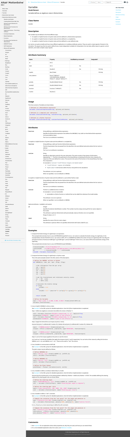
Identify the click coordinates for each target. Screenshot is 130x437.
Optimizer (7, 154)
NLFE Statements (8, 46)
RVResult (7, 196)
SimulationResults (9, 204)
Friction (7, 108)
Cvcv (6, 77)
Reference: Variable (66, 428)
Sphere (7, 208)
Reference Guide (9, 17)
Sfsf (6, 202)
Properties (37, 425)
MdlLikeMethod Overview (11, 144)
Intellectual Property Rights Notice (72, 434)
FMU (6, 106)
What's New (5, 8)
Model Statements (8, 36)
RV (6, 194)
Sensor (7, 198)
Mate (6, 139)
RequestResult (8, 191)
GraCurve (7, 119)
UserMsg (7, 229)
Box (6, 65)
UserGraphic (8, 227)
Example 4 (37, 347)
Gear (6, 114)
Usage (117, 17)
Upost (6, 225)
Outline (7, 156)
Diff (6, 89)
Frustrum (7, 110)
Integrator (7, 125)
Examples (118, 21)
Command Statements (9, 33)
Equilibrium (8, 98)
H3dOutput (8, 123)
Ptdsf (6, 183)
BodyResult (8, 62)
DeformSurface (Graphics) (11, 87)
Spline (6, 210)
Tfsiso (6, 219)
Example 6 (37, 396)
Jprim (6, 129)
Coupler (7, 73)
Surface (7, 216)
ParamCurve (8, 158)
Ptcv (6, 179)
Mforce (7, 146)
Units (6, 223)
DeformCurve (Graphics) (11, 85)
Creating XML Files (11, 21)
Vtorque (7, 235)
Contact (7, 71)
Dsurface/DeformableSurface (12, 92)
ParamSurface (8, 160)
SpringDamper (8, 212)
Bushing (7, 67)
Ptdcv (6, 181)
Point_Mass (8, 173)
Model (6, 148)
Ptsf (6, 187)
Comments (118, 24)
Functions (6, 38)
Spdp (6, 206)
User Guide (8, 15)
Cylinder (7, 81)
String (6, 214)
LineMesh (7, 133)
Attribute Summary (120, 14)
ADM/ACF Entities (8, 44)
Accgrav (7, 52)
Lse (6, 135)
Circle (6, 69)
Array (6, 56)
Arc (6, 54)
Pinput (6, 167)
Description (118, 12)
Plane (6, 169)
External (7, 100)
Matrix (6, 141)
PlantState (7, 171)
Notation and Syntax (9, 19)
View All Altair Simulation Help (13, 240)
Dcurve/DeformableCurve (11, 83)
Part (6, 162)
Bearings (7, 60)
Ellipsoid (7, 96)
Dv (6, 94)
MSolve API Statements (9, 48)
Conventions (8, 50)
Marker (7, 137)
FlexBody (7, 104)
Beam (6, 58)
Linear (6, 131)
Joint (6, 127)
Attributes (118, 19)
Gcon (6, 112)
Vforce (6, 233)
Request (7, 189)
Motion (7, 150)
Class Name (118, 10)
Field (6, 102)
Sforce (6, 200)
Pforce (6, 164)
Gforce (6, 116)
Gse (6, 121)
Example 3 (37, 308)
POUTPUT (7, 175)
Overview (4, 10)
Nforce (6, 152)
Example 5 (37, 373)
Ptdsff (6, 185)
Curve (6, 75)
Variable (7, 231)
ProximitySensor (9, 177)
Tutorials (4, 13)
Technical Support (86, 434)
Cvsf (6, 79)
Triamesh (7, 221)
